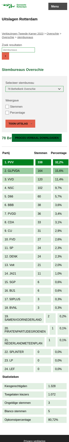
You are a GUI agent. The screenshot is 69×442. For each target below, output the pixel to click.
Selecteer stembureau (19, 82)
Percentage (17, 112)
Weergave (12, 100)
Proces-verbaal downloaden (37, 137)
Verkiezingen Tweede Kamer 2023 (22, 33)
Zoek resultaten (12, 45)
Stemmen (16, 106)
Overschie (53, 33)
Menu (55, 6)
